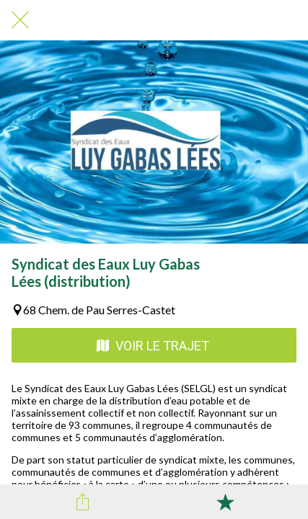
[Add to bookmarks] (225, 501)
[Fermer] (20, 20)
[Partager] (83, 501)
